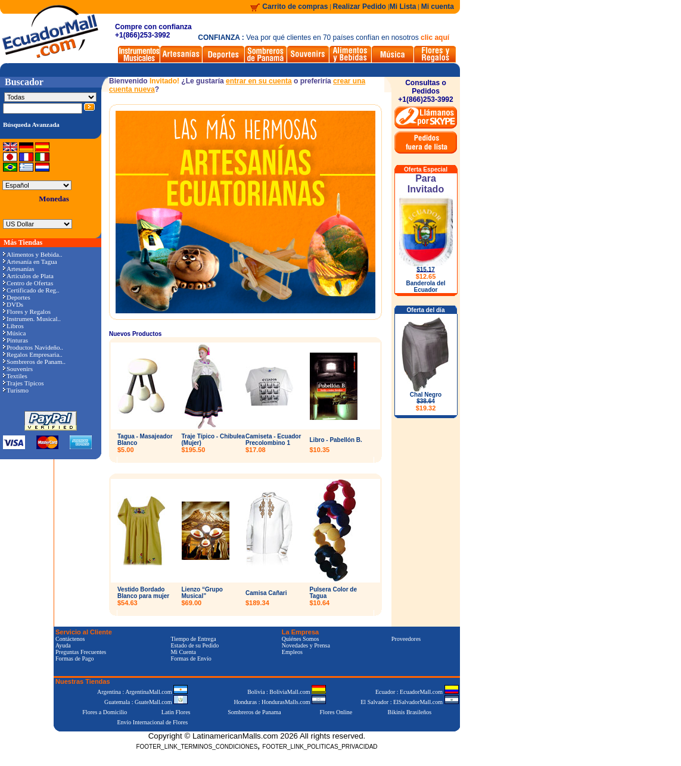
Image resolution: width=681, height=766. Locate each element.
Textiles (15, 375)
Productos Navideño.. (33, 347)
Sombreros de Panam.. (34, 361)
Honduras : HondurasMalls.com (280, 702)
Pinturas (15, 340)
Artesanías (18, 268)
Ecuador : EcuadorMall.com (417, 692)
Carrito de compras (295, 6)
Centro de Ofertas (28, 283)
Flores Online (336, 712)
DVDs (13, 304)
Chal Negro (425, 401)
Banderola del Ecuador (425, 286)
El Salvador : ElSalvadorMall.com (409, 702)
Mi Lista (403, 6)
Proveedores (406, 639)
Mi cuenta (437, 6)
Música (14, 333)
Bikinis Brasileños (410, 712)
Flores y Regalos (27, 311)
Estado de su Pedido (194, 645)
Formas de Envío (190, 658)
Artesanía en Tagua (30, 261)
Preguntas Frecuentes (80, 652)
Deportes (16, 297)
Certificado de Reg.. (31, 290)
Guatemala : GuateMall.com (146, 702)
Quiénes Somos (300, 639)
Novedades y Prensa (306, 645)
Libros (13, 325)
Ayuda (63, 645)
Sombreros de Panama (254, 712)
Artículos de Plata (28, 275)
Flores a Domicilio (104, 712)
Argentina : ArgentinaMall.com (142, 692)
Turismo (16, 390)
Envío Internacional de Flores (152, 722)
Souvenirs (18, 368)
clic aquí (435, 37)
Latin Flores (176, 712)
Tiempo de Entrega (193, 639)
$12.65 (426, 276)
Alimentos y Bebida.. (33, 254)
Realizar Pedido (360, 6)
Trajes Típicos (23, 383)
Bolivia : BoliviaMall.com (286, 692)
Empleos (292, 652)
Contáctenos (70, 639)
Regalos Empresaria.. (33, 354)
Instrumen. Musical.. (32, 318)
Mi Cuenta (183, 652)
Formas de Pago (74, 658)
